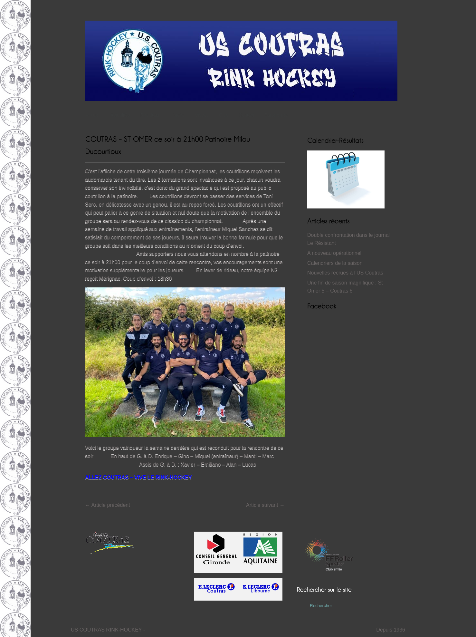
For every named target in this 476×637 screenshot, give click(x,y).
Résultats (151, 115)
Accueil (93, 115)
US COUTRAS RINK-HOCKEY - (108, 629)
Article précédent (107, 505)
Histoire (178, 115)
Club (225, 115)
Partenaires (276, 115)
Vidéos (202, 115)
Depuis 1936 (390, 629)
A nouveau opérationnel (334, 253)
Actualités (120, 115)
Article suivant (265, 505)
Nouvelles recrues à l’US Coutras (345, 272)
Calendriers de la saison (335, 263)
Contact (246, 115)
